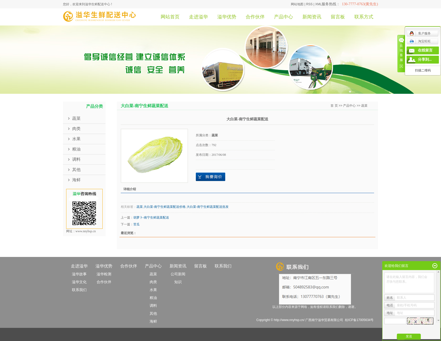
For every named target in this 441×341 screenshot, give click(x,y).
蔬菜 (76, 118)
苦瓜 (136, 224)
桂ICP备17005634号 (359, 320)
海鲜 (76, 180)
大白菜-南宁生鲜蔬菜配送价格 (165, 207)
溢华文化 (79, 282)
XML (318, 4)
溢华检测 (104, 274)
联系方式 (363, 16)
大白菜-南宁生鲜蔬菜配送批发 (208, 207)
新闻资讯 (311, 16)
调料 (76, 159)
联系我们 (79, 290)
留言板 (338, 16)
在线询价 (210, 177)
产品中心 (283, 16)
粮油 (76, 149)
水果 (76, 139)
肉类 (76, 128)
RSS (309, 4)
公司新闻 (178, 274)
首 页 (334, 105)
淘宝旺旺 (420, 41)
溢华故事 (79, 274)
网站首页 (170, 16)
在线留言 (425, 50)
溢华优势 (226, 16)
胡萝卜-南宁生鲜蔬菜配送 (151, 217)
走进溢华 (198, 16)
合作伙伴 (255, 16)
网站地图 (297, 4)
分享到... (425, 59)
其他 (76, 169)
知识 (178, 282)
